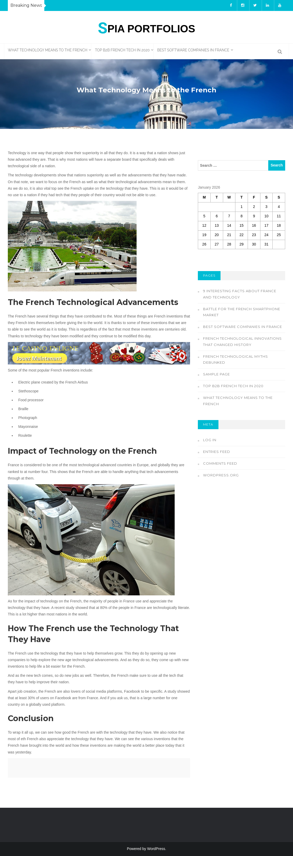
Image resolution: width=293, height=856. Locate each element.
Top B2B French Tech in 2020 (122, 50)
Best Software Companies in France (193, 50)
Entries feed (216, 452)
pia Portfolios (146, 27)
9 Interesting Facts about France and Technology (239, 294)
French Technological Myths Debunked (235, 359)
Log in (209, 440)
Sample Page (216, 374)
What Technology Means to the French (47, 50)
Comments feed (220, 463)
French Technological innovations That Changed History (242, 341)
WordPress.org (221, 475)
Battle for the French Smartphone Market (241, 312)
